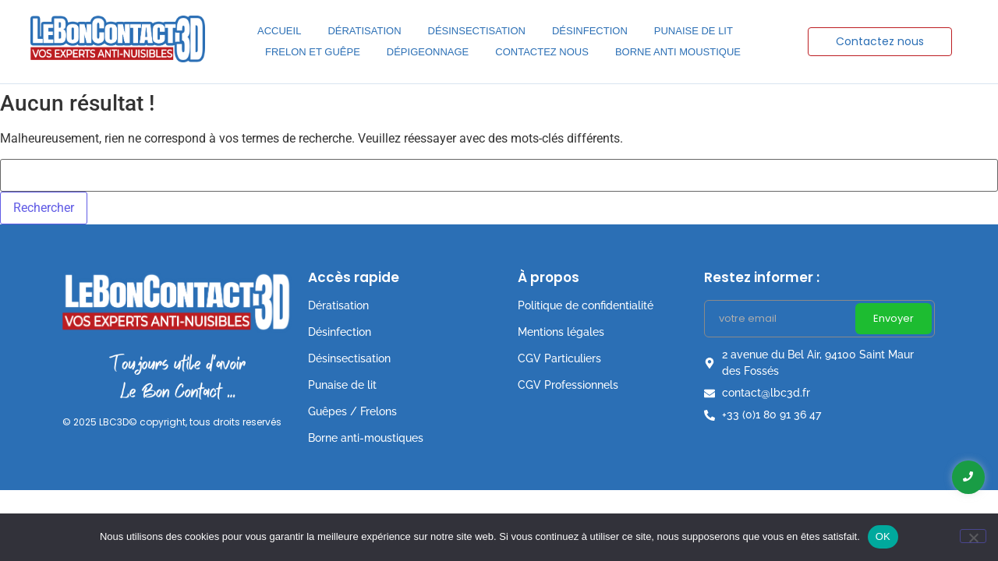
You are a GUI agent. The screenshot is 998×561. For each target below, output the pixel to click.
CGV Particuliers (559, 358)
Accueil (279, 31)
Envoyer (893, 318)
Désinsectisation (477, 31)
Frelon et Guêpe (312, 52)
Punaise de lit (693, 31)
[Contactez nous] (880, 41)
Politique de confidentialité (585, 305)
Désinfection (590, 31)
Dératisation (364, 31)
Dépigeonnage (428, 52)
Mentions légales (561, 332)
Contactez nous (542, 52)
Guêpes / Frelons (352, 411)
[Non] (973, 536)
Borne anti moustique (678, 52)
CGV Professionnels (568, 385)
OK (883, 536)
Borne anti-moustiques (365, 438)
